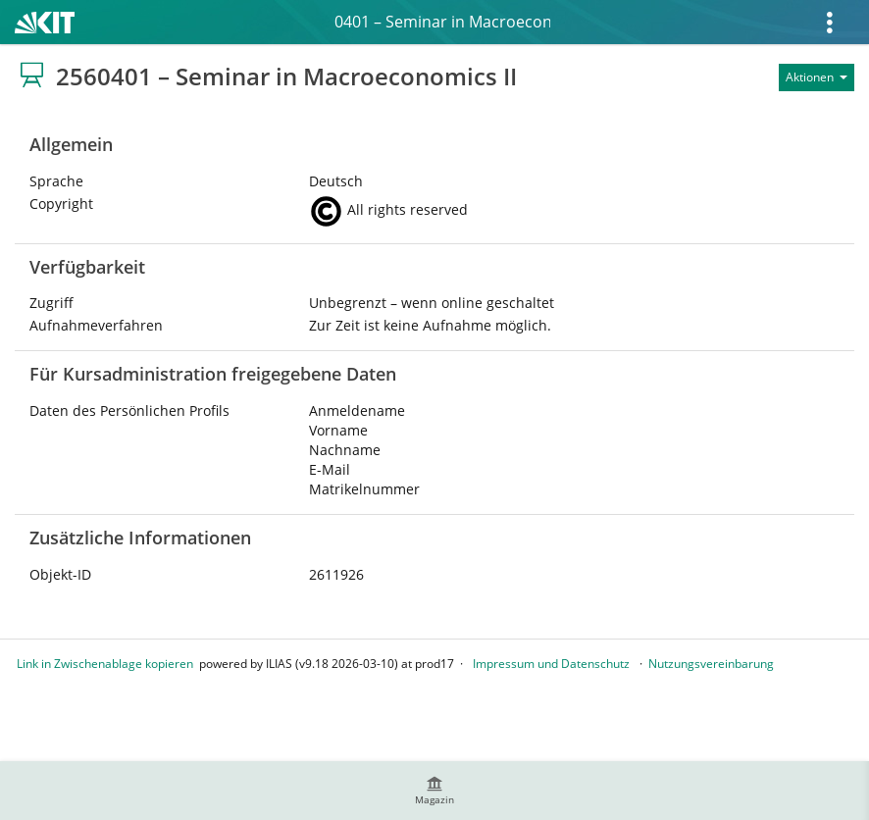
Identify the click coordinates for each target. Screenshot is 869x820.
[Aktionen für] (816, 77)
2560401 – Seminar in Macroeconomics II (442, 21)
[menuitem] (434, 790)
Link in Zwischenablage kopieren (105, 663)
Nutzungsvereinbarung (711, 663)
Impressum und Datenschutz (551, 663)
